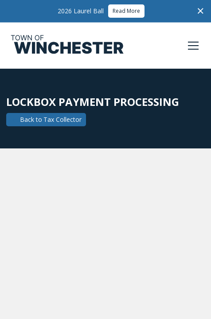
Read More (126, 11)
